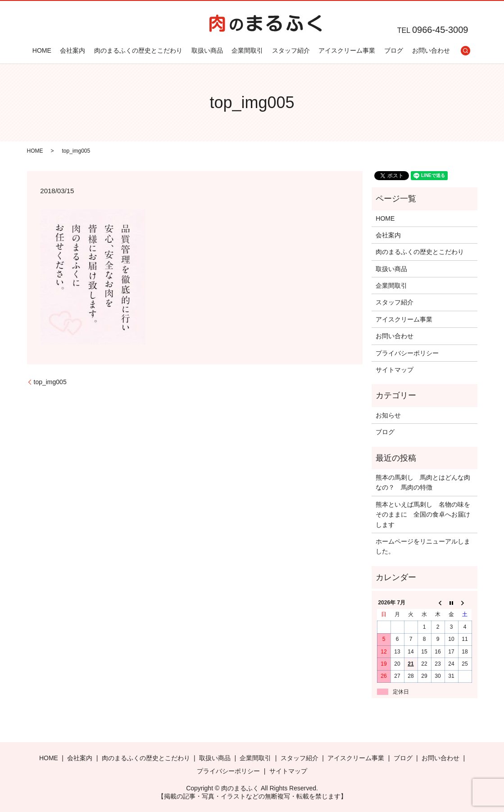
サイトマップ (394, 369)
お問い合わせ (431, 50)
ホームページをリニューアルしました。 (423, 546)
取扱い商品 (206, 50)
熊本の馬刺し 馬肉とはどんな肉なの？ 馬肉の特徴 (423, 482)
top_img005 (50, 382)
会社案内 (72, 50)
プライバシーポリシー (407, 353)
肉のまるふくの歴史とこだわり (138, 50)
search (465, 50)
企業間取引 (247, 50)
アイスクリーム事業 (346, 50)
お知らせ (388, 415)
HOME (41, 50)
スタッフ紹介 (290, 50)
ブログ (393, 50)
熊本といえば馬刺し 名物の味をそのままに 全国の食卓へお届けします (423, 514)
